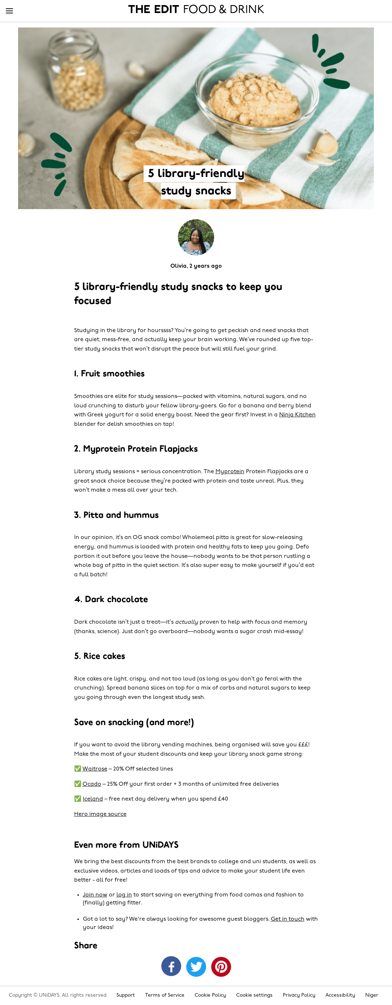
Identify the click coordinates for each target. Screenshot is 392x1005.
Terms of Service (164, 995)
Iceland (93, 799)
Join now (95, 895)
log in (124, 895)
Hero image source (100, 814)
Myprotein (230, 472)
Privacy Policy (299, 995)
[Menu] (9, 11)
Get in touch (287, 919)
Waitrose (94, 769)
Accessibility (340, 995)
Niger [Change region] (371, 995)
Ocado (91, 784)
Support (125, 995)
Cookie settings (254, 995)
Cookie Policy (210, 995)
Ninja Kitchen (297, 415)
